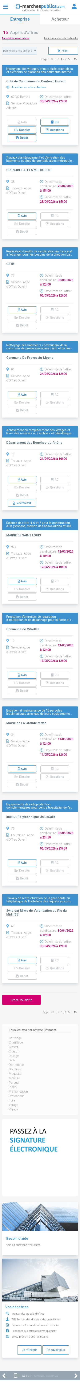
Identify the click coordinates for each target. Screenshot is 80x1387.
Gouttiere (15, 1069)
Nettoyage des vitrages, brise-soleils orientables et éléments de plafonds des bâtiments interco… (39, 70)
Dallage (14, 1056)
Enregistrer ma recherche (15, 38)
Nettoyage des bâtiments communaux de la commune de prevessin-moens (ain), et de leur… (39, 347)
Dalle (12, 1060)
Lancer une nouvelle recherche (61, 38)
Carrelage (15, 1038)
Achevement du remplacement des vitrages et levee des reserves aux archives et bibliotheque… (39, 432)
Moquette (15, 1073)
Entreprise (20, 19)
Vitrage (13, 1105)
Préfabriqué (16, 1096)
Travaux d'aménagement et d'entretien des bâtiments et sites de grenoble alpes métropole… (40, 159)
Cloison (14, 1051)
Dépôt (22, 137)
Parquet (14, 1082)
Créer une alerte (21, 1000)
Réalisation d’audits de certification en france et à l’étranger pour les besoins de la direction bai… (39, 253)
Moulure (14, 1078)
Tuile (12, 1100)
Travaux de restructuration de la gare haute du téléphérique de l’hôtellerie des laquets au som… (39, 900)
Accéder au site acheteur (26, 87)
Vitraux (13, 1109)
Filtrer (63, 50)
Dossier (22, 130)
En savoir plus (56, 1350)
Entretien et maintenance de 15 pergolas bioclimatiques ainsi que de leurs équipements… (39, 712)
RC (55, 122)
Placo (13, 1087)
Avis (22, 122)
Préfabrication (18, 1091)
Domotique (16, 1064)
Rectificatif (22, 503)
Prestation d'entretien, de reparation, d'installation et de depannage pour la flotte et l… (39, 618)
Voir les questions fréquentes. (23, 1244)
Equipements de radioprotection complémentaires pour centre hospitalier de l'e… (39, 806)
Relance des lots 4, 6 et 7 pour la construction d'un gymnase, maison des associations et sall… (39, 524)
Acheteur (60, 19)
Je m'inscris (29, 1350)
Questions (55, 130)
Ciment (13, 1047)
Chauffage (16, 1042)
